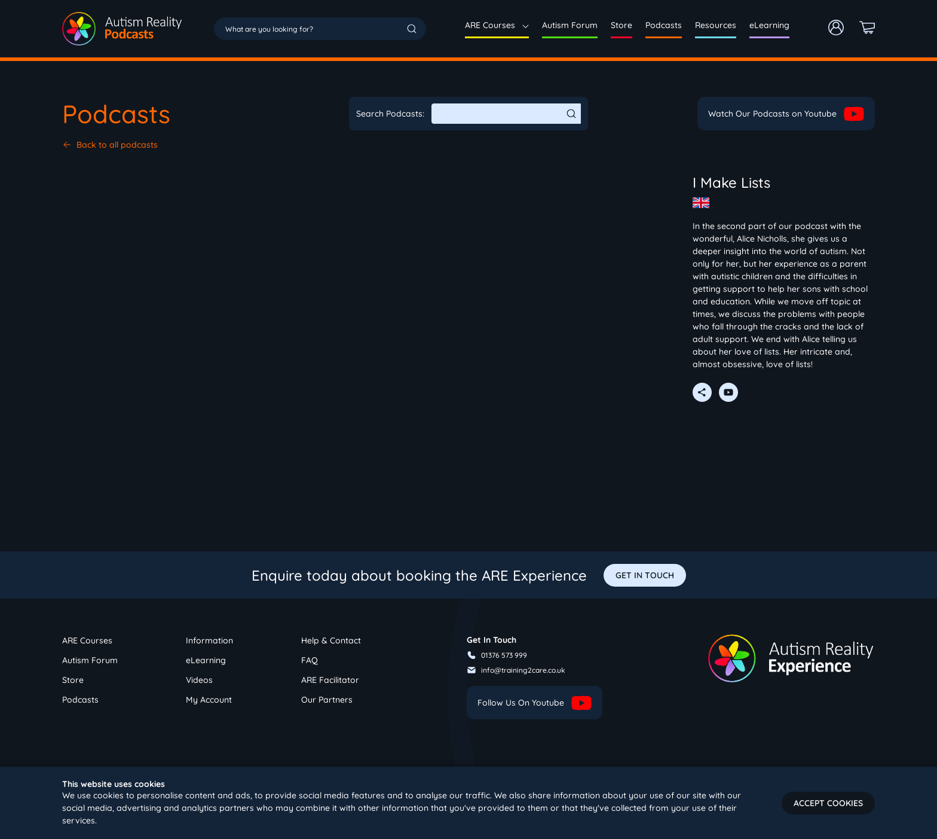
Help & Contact (331, 640)
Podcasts (663, 25)
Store (621, 25)
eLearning (769, 25)
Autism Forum (570, 25)
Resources (715, 25)
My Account (209, 699)
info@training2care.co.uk (516, 670)
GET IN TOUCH (645, 575)
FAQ (309, 660)
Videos (199, 680)
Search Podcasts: (390, 113)
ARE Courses (497, 25)
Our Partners (327, 699)
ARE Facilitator (330, 680)
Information (209, 640)
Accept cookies (828, 803)
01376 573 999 (497, 655)
